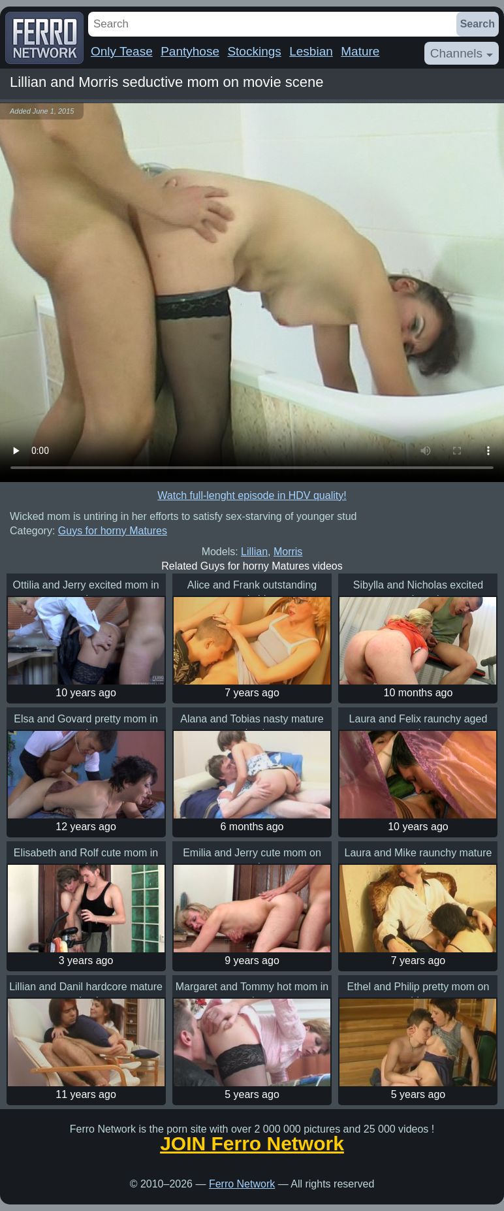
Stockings (254, 51)
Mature (360, 51)
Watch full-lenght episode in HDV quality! (251, 495)
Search (477, 23)
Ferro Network (242, 1183)
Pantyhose (190, 51)
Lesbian (311, 51)
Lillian (254, 551)
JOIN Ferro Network (252, 1144)
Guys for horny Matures (112, 530)
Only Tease (122, 51)
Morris (288, 551)
